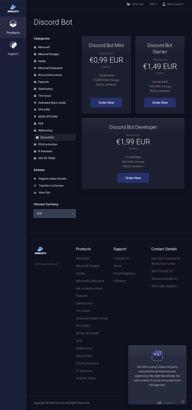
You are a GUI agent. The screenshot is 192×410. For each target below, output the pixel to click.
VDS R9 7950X (44, 158)
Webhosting (43, 130)
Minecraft (42, 47)
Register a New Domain (50, 178)
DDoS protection (46, 144)
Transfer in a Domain (49, 185)
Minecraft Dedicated (48, 68)
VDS (38, 123)
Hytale (40, 61)
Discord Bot (45, 137)
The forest (42, 95)
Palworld (41, 81)
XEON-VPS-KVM (45, 116)
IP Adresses (43, 151)
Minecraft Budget (46, 54)
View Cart (42, 192)
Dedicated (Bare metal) (50, 102)
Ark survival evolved (48, 74)
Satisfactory (43, 88)
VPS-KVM (42, 109)
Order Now (106, 102)
